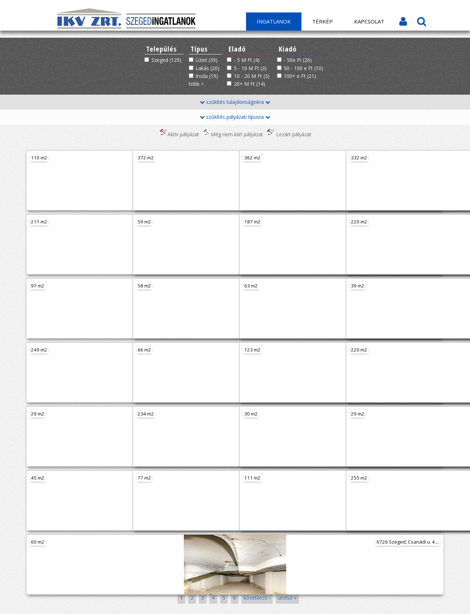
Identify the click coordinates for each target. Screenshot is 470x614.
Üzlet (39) (207, 60)
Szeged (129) (166, 60)
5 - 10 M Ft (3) (250, 68)
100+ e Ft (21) (300, 76)
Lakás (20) (207, 68)
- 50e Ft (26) (298, 60)
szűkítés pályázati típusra (235, 116)
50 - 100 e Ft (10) (303, 68)
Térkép (322, 21)
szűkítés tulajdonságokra (235, 102)
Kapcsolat (369, 21)
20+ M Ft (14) (249, 83)
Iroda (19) (207, 76)
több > (196, 83)
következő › (257, 597)
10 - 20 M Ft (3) (251, 76)
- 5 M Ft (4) (247, 60)
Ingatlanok (274, 21)
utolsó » (287, 597)
